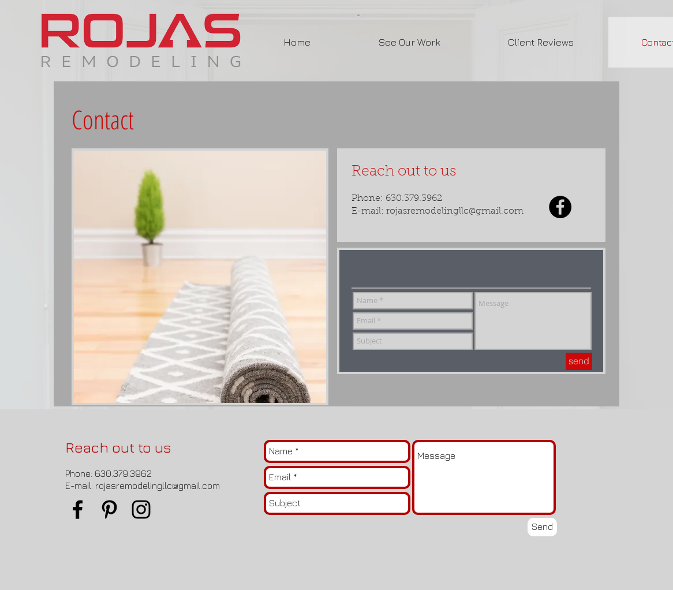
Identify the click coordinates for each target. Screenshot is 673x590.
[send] (579, 361)
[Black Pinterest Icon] (109, 509)
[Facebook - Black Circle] (560, 207)
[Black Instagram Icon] (141, 509)
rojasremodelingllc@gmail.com (455, 211)
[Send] (542, 527)
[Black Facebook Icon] (77, 509)
